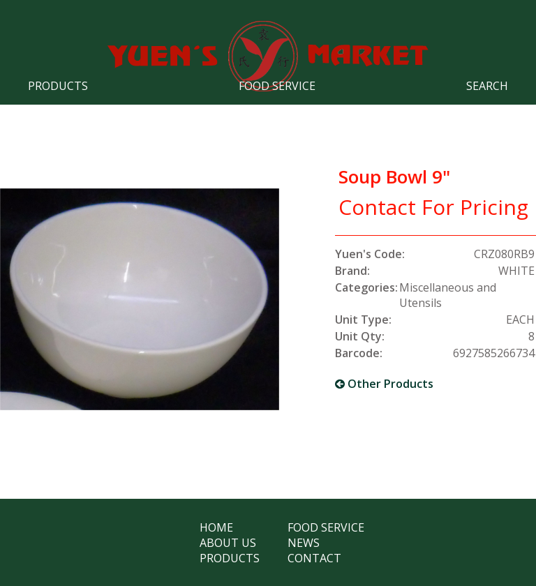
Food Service (277, 85)
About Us (228, 542)
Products (58, 85)
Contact (314, 558)
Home (216, 527)
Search (487, 85)
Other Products (384, 383)
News (304, 542)
